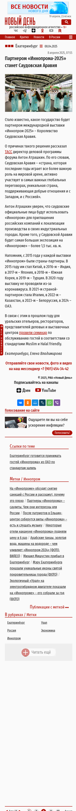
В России (54, 37)
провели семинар (33, 332)
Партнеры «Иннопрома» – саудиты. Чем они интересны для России (37, 507)
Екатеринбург (26, 46)
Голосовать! (62, 433)
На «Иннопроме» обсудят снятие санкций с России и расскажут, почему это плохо (37, 494)
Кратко (24, 37)
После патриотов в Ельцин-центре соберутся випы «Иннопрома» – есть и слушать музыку (38, 519)
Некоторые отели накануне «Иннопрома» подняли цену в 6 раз (38, 531)
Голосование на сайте (22, 410)
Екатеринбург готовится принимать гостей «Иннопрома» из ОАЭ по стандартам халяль (35, 462)
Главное (10, 37)
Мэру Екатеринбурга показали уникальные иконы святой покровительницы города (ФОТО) (36, 568)
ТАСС (8, 151)
